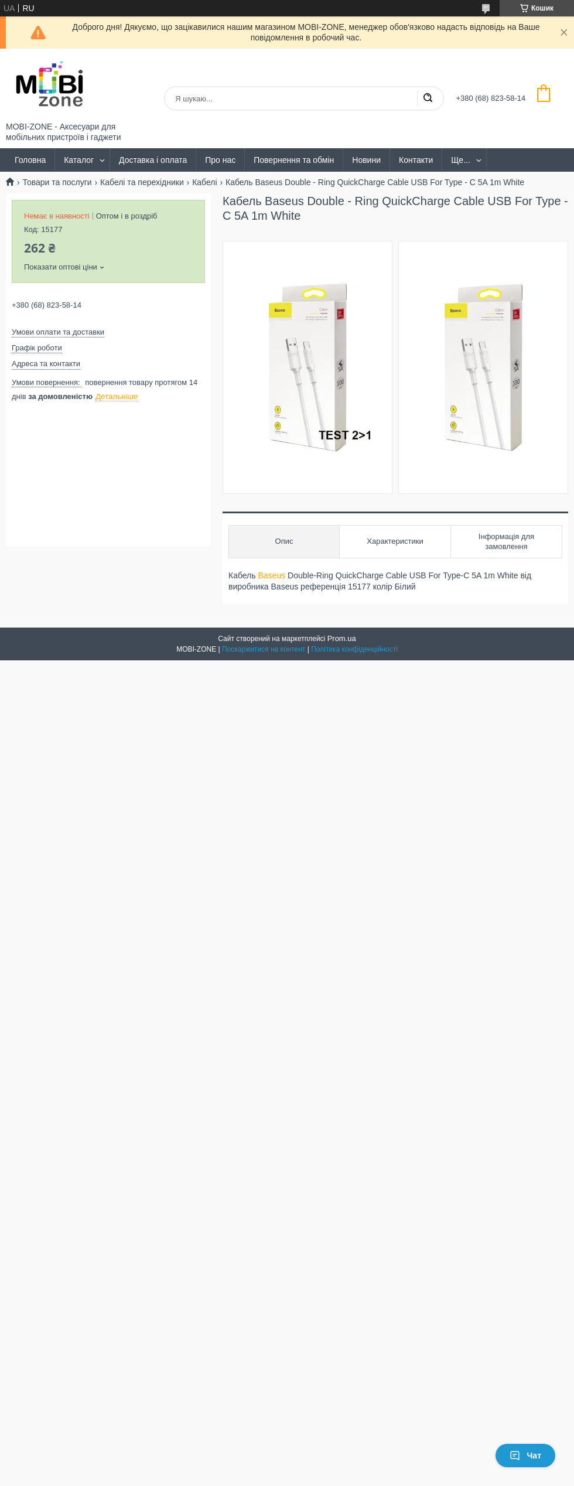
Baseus (271, 575)
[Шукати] (427, 98)
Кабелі (204, 182)
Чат (525, 1455)
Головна (30, 160)
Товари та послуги (56, 182)
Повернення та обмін (294, 160)
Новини (366, 160)
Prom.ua (341, 638)
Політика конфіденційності (354, 649)
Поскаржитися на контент (263, 649)
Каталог (79, 160)
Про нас (220, 160)
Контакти (416, 160)
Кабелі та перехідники (142, 182)
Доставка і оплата (153, 160)
